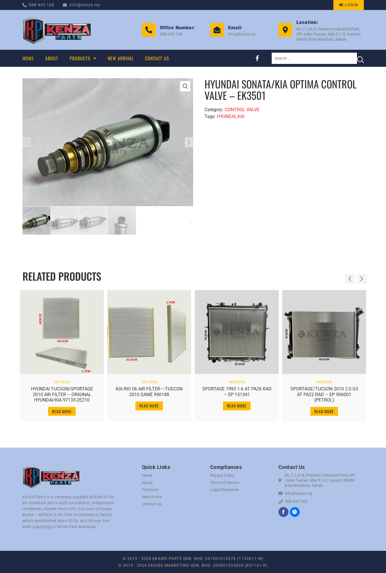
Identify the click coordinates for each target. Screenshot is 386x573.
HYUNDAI (226, 116)
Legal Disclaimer (224, 489)
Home (147, 475)
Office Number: (177, 27)
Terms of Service (224, 482)
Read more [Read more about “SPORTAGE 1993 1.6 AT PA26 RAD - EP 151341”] (237, 403)
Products (150, 489)
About (147, 482)
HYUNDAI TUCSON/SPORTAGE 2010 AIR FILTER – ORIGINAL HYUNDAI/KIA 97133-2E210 (62, 392)
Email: (235, 27)
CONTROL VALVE (242, 109)
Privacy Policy (222, 475)
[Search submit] (360, 58)
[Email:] (217, 30)
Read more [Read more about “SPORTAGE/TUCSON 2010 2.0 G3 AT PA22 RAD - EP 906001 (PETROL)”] (324, 409)
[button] (29, 142)
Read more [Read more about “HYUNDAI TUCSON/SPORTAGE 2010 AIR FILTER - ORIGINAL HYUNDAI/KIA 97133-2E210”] (62, 409)
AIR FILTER (62, 380)
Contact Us (152, 504)
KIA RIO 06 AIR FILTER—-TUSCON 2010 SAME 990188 (149, 389)
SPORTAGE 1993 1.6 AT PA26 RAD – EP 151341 (237, 389)
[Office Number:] (149, 30)
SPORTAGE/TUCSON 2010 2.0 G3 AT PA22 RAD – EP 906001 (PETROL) (324, 392)
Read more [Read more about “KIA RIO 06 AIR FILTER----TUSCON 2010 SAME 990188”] (149, 403)
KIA (241, 116)
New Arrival (152, 497)
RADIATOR (237, 380)
